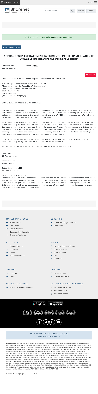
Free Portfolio (14, 223)
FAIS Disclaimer (59, 249)
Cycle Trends (58, 273)
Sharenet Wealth (59, 294)
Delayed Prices (14, 229)
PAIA (55, 256)
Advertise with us (15, 256)
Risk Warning (58, 252)
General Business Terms (63, 246)
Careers (11, 252)
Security (56, 259)
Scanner (91, 11)
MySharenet (57, 37)
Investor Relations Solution (19, 287)
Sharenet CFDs (59, 291)
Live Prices (12, 226)
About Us (12, 249)
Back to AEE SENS (11, 47)
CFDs (10, 276)
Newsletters (58, 226)
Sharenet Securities (61, 287)
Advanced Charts (60, 276)
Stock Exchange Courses (63, 223)
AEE (36, 66)
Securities (12, 273)
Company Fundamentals (18, 232)
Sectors (81, 11)
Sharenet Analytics (16, 235)
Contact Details (14, 246)
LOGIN (90, 2)
